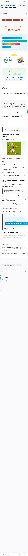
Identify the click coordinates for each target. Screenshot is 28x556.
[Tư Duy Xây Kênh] (19, 265)
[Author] (6, 11)
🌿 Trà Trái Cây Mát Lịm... (14, 71)
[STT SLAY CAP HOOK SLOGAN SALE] (7, 263)
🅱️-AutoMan (5, 44)
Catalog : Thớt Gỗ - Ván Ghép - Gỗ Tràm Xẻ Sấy (12, 38)
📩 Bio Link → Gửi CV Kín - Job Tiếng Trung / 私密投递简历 (14, 41)
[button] (1, 1)
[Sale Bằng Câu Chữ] (15, 261)
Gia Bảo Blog (6, 1)
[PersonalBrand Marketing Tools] (6, 261)
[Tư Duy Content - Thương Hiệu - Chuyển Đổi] (8, 265)
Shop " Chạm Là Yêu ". (14, 44)
